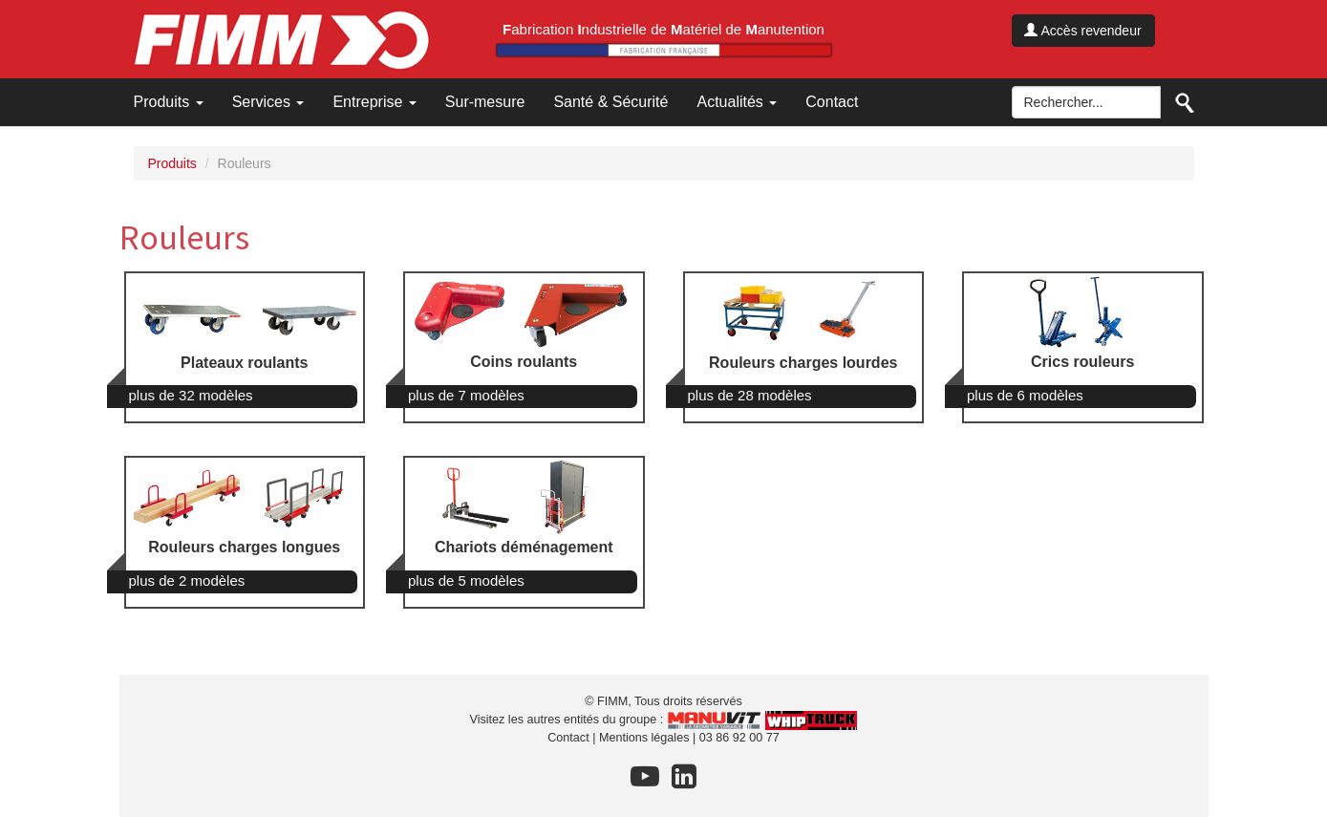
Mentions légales (644, 737)
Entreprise (374, 102)
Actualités (736, 102)
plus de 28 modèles (750, 395)
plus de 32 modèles (191, 395)
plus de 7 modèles (466, 395)
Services (268, 102)
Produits (168, 102)
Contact (831, 102)
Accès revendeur (1082, 30)
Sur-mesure (485, 102)
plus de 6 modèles (1025, 395)
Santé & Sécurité (610, 102)
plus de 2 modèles (187, 580)
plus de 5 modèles (466, 580)
